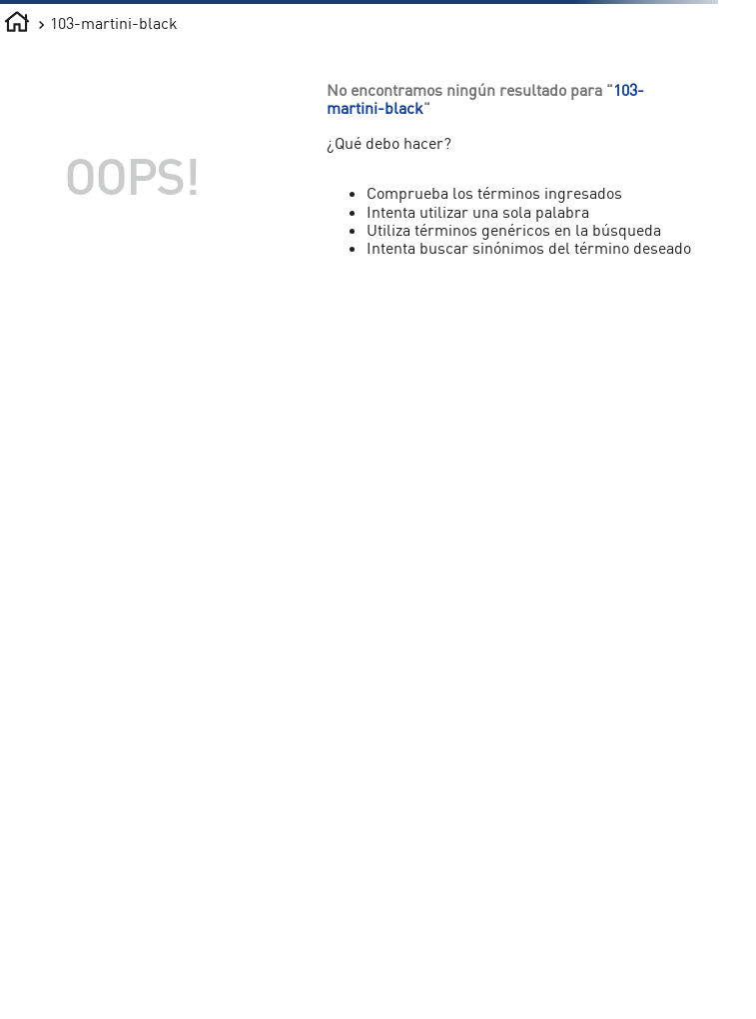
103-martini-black (114, 23)
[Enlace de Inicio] (17, 24)
